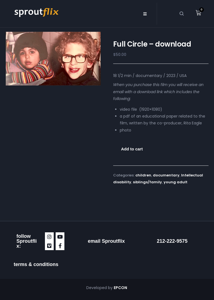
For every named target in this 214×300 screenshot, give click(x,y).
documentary (166, 175)
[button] (145, 13)
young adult (175, 182)
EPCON (121, 287)
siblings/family (147, 182)
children (143, 175)
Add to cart (132, 149)
